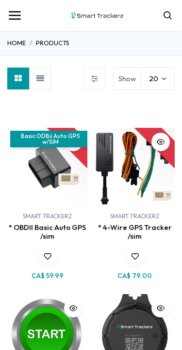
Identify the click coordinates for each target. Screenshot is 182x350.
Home (16, 43)
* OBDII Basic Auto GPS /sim (47, 232)
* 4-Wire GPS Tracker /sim (135, 232)
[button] (47, 256)
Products (52, 43)
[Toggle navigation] (14, 15)
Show (127, 78)
